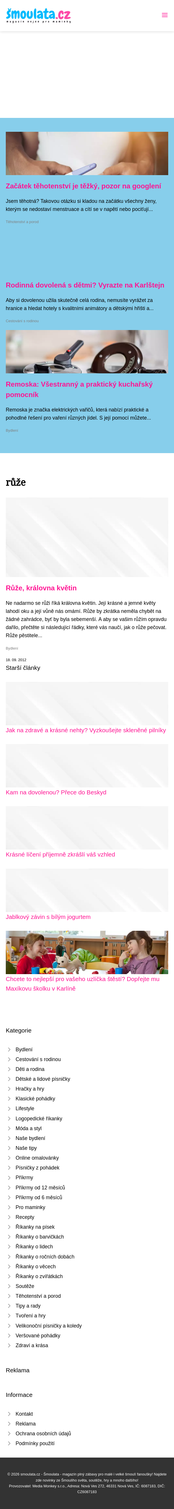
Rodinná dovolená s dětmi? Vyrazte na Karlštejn (85, 285)
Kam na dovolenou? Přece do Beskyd (56, 792)
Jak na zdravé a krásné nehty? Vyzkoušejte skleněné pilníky (86, 730)
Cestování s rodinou (22, 321)
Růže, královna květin (41, 588)
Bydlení (12, 430)
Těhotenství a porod (22, 222)
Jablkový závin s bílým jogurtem (48, 916)
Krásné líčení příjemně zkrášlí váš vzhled (60, 854)
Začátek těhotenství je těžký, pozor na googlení (83, 186)
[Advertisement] (87, 74)
